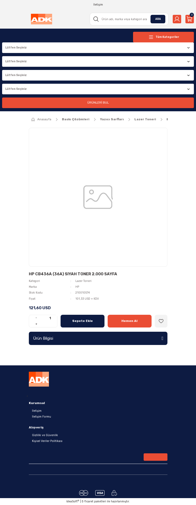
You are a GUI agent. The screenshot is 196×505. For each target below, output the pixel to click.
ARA (158, 19)
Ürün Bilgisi (43, 338)
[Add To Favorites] (161, 321)
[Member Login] (177, 19)
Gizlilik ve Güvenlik (45, 435)
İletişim (37, 411)
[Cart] (189, 19)
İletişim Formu (41, 416)
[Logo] (41, 19)
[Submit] (155, 457)
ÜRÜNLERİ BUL (98, 102)
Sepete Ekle (82, 321)
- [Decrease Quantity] (36, 318)
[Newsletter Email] (98, 458)
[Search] (129, 19)
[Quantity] (50, 318)
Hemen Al (129, 321)
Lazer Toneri (83, 281)
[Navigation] (163, 37)
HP (77, 287)
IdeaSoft (72, 501)
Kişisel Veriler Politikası (47, 441)
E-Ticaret (87, 501)
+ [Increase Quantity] (36, 324)
